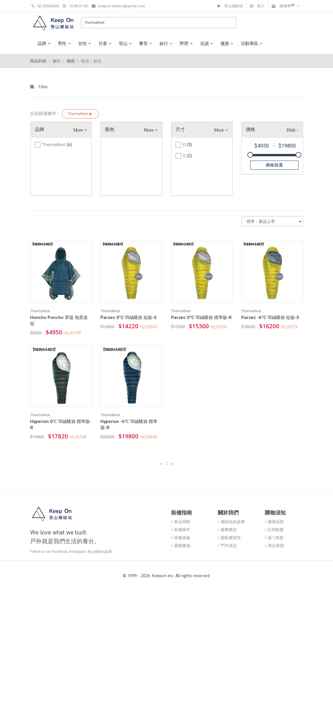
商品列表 (38, 61)
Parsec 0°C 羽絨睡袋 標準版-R (201, 317)
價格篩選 (274, 165)
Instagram (77, 552)
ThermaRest (80, 114)
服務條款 (227, 529)
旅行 (166, 43)
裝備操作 (180, 529)
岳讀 (207, 43)
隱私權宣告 (229, 537)
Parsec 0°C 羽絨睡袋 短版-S (128, 317)
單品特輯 (180, 521)
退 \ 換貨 (274, 537)
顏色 (109, 129)
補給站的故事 (231, 521)
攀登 (146, 43)
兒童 (105, 43)
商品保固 (274, 545)
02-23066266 (45, 6)
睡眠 (71, 61)
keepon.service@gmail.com (118, 6)
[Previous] (161, 464)
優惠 (227, 43)
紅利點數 (274, 529)
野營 (187, 43)
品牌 (44, 43)
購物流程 (274, 521)
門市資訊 (227, 545)
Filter (39, 86)
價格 (250, 129)
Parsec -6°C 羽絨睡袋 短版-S (270, 317)
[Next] (172, 464)
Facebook (59, 552)
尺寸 (180, 129)
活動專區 (252, 43)
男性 (65, 43)
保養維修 (180, 537)
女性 (85, 43)
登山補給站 (230, 6)
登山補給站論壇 (99, 552)
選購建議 (180, 545)
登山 (126, 43)
